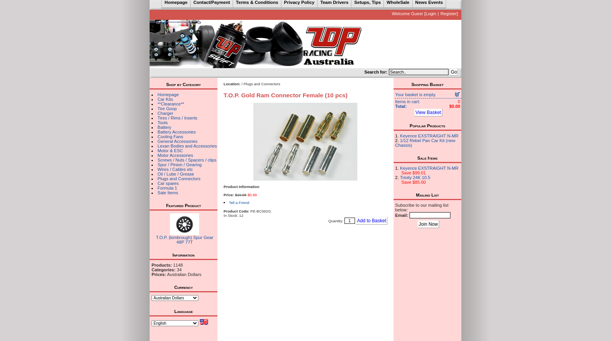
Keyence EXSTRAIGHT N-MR (429, 136)
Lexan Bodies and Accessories (187, 146)
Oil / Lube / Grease (175, 174)
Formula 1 (167, 188)
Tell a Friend (239, 202)
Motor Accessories (175, 155)
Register (448, 13)
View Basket (428, 112)
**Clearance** (170, 104)
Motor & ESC (170, 150)
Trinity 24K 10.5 (415, 177)
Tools (162, 122)
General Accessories (177, 141)
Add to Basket (371, 220)
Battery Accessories (176, 132)
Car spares (168, 183)
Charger (165, 113)
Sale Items (167, 192)
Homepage (168, 94)
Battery (164, 127)
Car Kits (165, 99)
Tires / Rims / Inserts (177, 118)
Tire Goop (167, 108)
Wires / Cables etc (175, 169)
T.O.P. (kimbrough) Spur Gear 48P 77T (184, 239)
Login (431, 13)
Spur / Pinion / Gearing (179, 164)
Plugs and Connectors (178, 178)
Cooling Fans (170, 136)
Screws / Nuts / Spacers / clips (186, 160)
